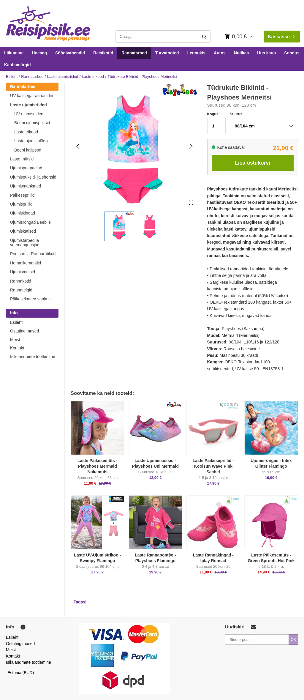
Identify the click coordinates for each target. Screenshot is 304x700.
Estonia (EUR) (20, 672)
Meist (15, 339)
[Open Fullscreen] (191, 203)
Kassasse (281, 36)
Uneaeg (39, 53)
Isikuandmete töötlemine (32, 356)
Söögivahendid (70, 53)
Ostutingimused (24, 331)
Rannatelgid (21, 290)
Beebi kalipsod (27, 150)
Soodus (291, 53)
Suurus (236, 114)
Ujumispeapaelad (26, 167)
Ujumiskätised (23, 231)
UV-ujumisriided (28, 113)
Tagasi (80, 602)
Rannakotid (20, 281)
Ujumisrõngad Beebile (30, 222)
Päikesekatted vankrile (31, 299)
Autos (220, 53)
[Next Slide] (191, 146)
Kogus (212, 114)
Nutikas (241, 53)
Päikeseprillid (22, 195)
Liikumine (13, 53)
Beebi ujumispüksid (32, 122)
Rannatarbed (134, 53)
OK (293, 640)
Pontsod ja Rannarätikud (33, 253)
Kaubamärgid (17, 64)
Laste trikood (93, 76)
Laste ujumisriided (62, 76)
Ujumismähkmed (25, 186)
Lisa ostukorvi (252, 163)
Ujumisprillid (21, 204)
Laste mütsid (22, 159)
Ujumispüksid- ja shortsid (33, 177)
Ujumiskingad (22, 213)
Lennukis (196, 53)
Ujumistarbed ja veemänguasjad (24, 242)
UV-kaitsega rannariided (32, 95)
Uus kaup (266, 53)
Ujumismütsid (22, 271)
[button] (119, 226)
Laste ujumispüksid (32, 140)
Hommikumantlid (25, 263)
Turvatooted (167, 53)
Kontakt (17, 348)
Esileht (12, 76)
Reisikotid (103, 53)
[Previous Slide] (78, 146)
